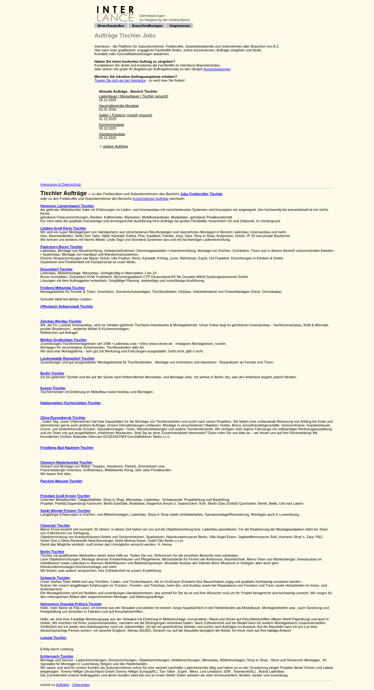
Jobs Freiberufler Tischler (201, 194)
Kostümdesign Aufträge (151, 198)
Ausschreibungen (217, 69)
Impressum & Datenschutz (60, 184)
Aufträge (62, 685)
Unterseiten (81, 685)
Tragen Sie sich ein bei (120, 80)
